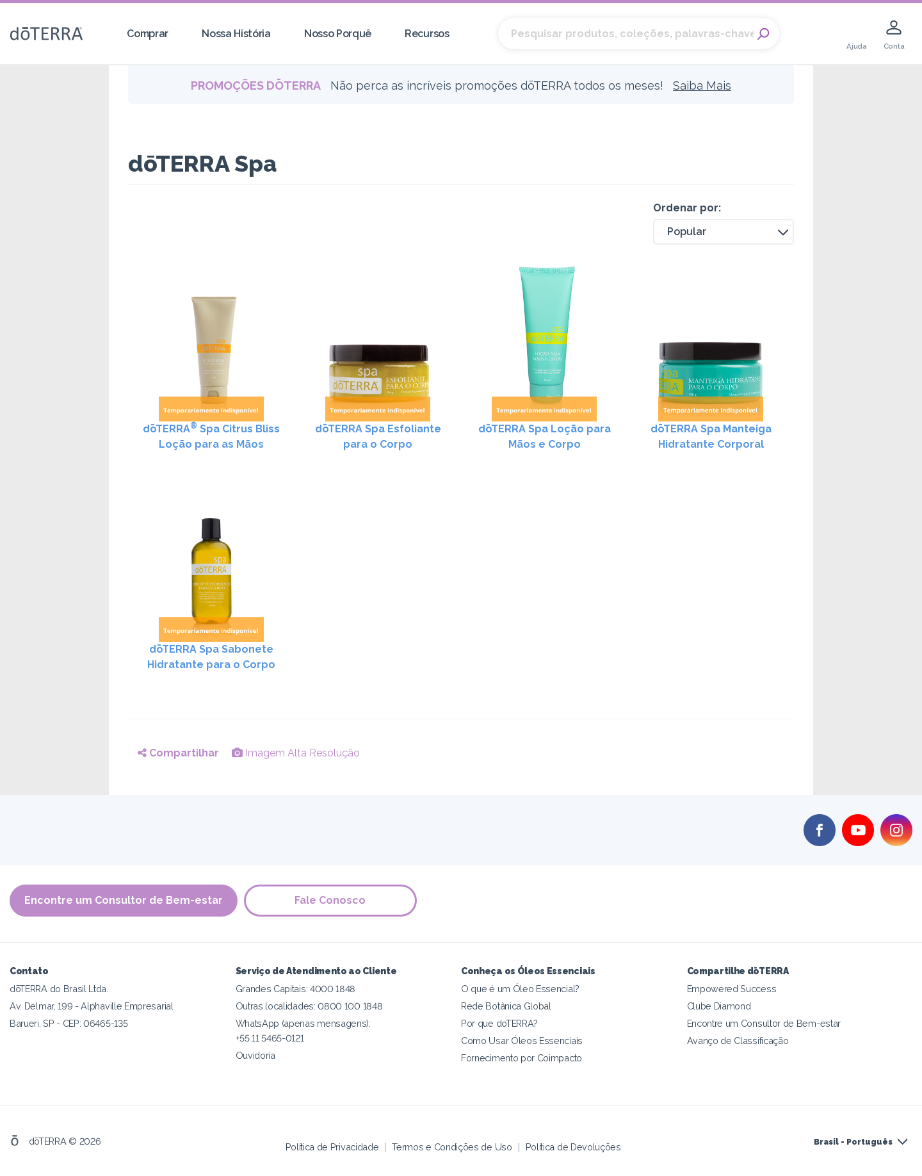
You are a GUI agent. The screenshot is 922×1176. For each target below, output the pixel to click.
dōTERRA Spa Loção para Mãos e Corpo (544, 436)
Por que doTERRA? (499, 1023)
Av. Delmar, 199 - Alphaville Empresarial (92, 1005)
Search (763, 34)
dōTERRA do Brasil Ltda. (59, 988)
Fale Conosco (330, 900)
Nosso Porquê (337, 34)
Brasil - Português (853, 1142)
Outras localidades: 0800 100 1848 (309, 1005)
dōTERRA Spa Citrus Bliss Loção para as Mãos (211, 435)
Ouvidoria (255, 1055)
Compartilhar (178, 753)
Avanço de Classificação (738, 1040)
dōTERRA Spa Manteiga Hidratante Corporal (711, 436)
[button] (723, 232)
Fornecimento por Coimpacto (521, 1057)
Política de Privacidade (332, 1146)
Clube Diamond (719, 1005)
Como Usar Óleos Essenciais (522, 1040)
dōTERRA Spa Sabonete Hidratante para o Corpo (211, 657)
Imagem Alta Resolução (296, 753)
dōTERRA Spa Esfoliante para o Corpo (378, 436)
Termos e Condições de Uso (452, 1146)
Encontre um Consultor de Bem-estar (123, 900)
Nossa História (236, 34)
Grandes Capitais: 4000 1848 (296, 988)
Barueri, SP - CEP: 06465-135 (68, 1023)
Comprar (147, 34)
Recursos (427, 34)
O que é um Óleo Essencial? (520, 988)
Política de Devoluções (573, 1146)
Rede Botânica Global (506, 1005)
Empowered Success (732, 988)
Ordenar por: (687, 208)
